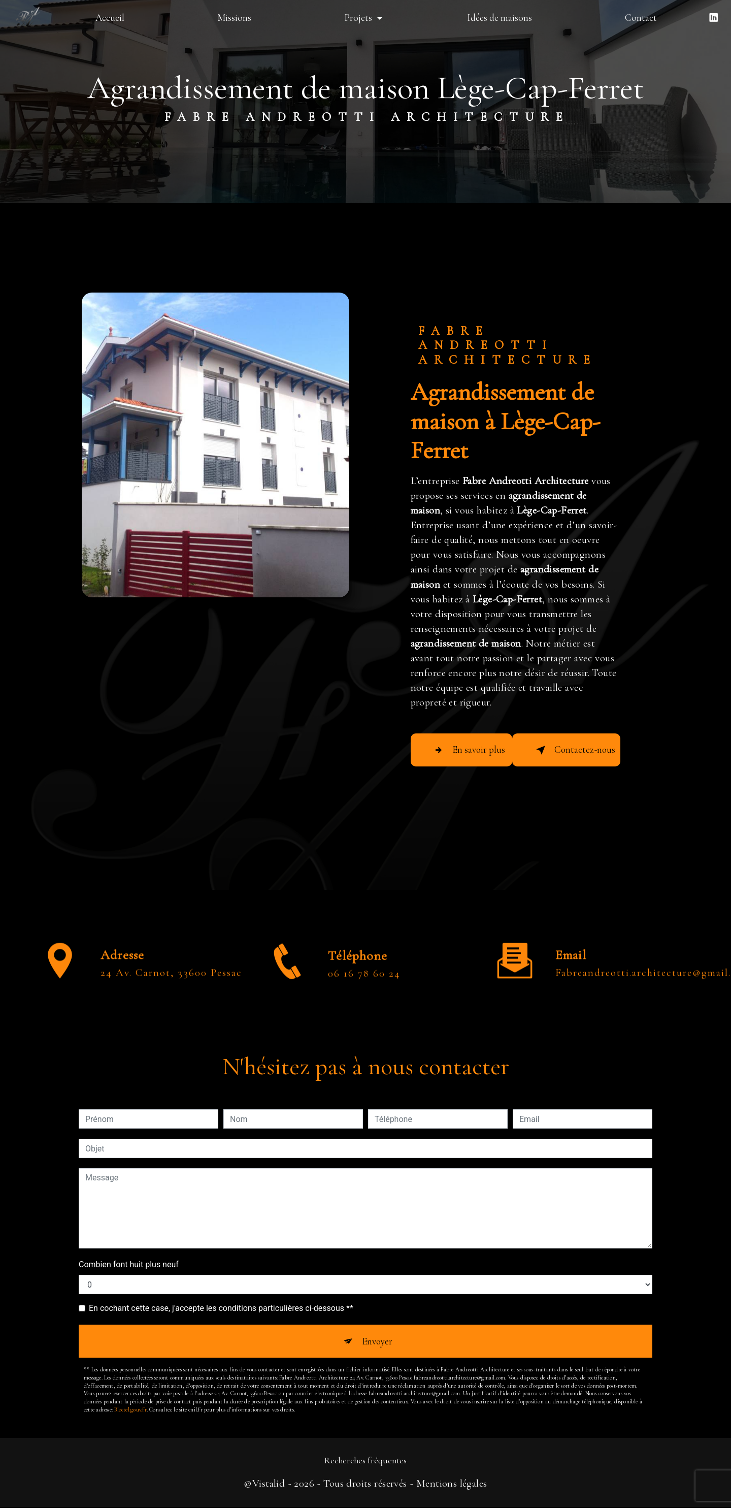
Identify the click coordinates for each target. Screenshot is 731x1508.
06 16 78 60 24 (364, 1008)
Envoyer (376, 1341)
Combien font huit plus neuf (129, 1264)
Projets (358, 18)
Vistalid (268, 1484)
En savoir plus (469, 750)
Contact (641, 18)
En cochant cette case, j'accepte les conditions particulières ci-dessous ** (221, 1308)
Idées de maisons (499, 18)
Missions (234, 18)
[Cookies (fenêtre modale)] (3, 1501)
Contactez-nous (575, 750)
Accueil (109, 18)
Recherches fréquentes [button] (365, 1461)
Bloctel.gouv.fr (130, 1410)
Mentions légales (451, 1484)
